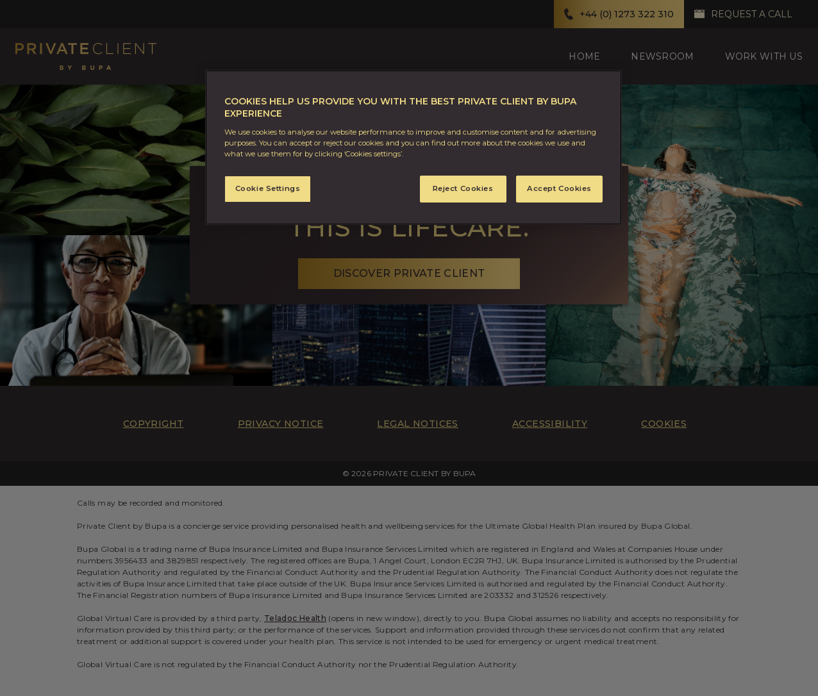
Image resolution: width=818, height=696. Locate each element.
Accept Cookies (559, 188)
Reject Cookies (463, 188)
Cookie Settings (268, 188)
